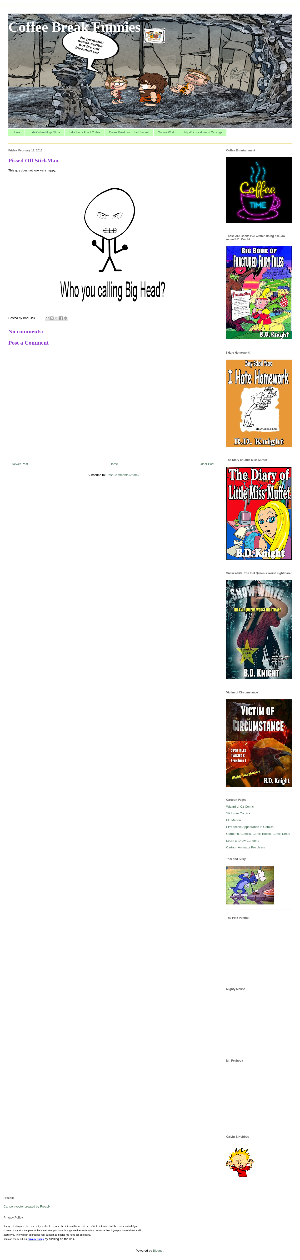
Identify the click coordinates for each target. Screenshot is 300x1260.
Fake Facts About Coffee (84, 132)
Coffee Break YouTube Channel (129, 132)
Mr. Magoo (233, 820)
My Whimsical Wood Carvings (203, 132)
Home (16, 132)
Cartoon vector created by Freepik (27, 1206)
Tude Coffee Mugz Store (44, 132)
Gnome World (166, 132)
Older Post (207, 464)
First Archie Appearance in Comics (250, 827)
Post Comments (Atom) (122, 475)
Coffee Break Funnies (74, 27)
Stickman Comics (238, 813)
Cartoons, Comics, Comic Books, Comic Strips (258, 834)
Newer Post (20, 464)
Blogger (158, 1250)
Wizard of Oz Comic (240, 806)
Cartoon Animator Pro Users (245, 847)
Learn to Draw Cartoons (242, 840)
